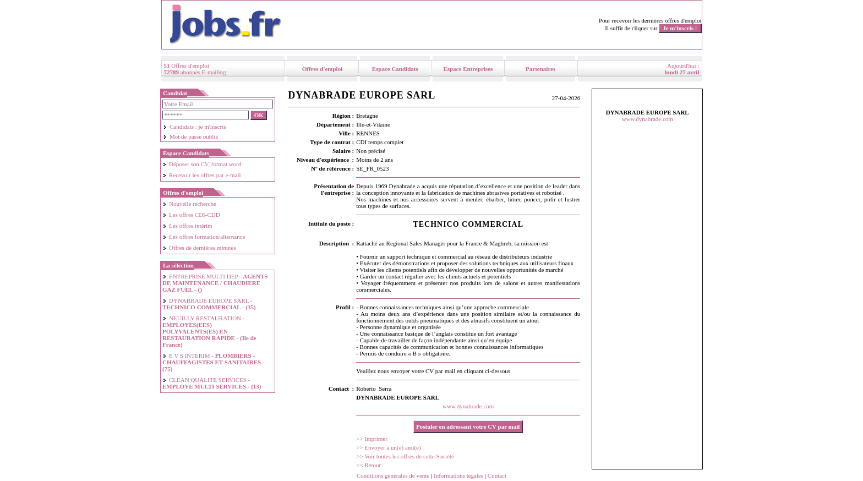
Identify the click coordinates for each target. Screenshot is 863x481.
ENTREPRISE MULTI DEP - (215, 283)
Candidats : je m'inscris (194, 126)
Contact (497, 475)
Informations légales (458, 475)
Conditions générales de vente (393, 475)
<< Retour (368, 465)
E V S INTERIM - (213, 362)
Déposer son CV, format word (201, 164)
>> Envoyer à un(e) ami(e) (388, 447)
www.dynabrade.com (468, 406)
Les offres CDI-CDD (191, 214)
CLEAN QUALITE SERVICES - (211, 383)
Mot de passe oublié (190, 136)
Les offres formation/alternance (203, 236)
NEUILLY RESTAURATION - (209, 331)
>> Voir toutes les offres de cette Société (405, 456)
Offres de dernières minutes (199, 247)
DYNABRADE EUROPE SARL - (209, 303)
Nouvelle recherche (189, 203)
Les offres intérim (187, 225)
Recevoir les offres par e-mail (201, 175)
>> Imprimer (371, 438)
